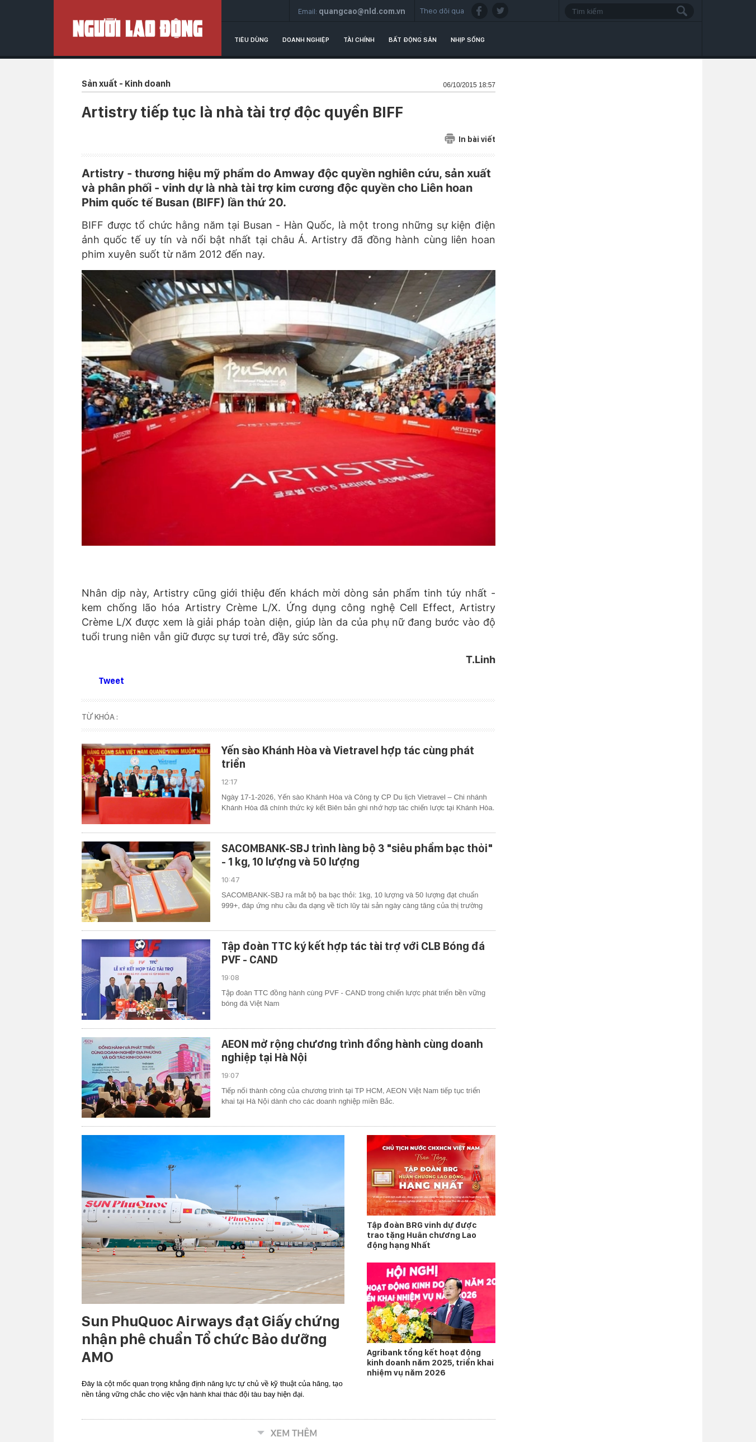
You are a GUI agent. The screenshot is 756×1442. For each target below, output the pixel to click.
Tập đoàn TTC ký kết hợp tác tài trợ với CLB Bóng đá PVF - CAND (353, 952)
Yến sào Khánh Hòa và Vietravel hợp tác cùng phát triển (347, 757)
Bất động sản (413, 40)
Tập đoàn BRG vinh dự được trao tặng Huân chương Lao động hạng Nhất (422, 1235)
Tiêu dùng (251, 40)
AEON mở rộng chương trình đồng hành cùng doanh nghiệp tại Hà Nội (352, 1050)
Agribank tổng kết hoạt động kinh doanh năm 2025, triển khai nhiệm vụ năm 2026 (430, 1363)
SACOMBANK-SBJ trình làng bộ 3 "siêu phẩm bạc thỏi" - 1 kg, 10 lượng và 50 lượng (357, 854)
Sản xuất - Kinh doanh (126, 83)
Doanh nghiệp (305, 40)
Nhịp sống (468, 40)
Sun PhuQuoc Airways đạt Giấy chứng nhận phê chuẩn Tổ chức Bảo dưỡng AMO (211, 1339)
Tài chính (359, 40)
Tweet (111, 680)
